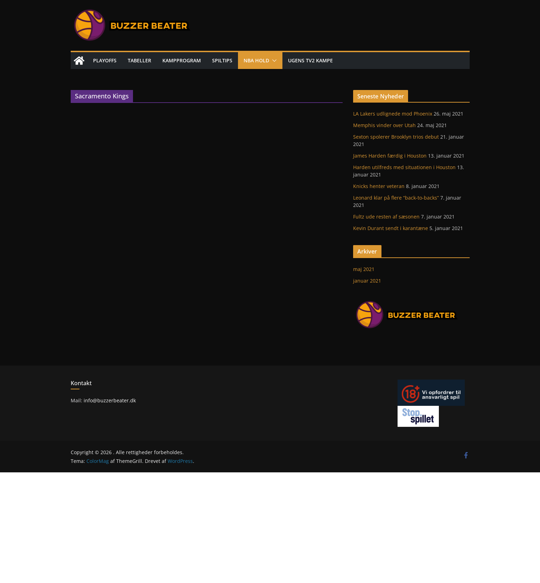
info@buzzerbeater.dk (109, 400)
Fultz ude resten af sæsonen (386, 216)
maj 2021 (363, 269)
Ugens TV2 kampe (310, 60)
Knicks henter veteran (379, 186)
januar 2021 (367, 280)
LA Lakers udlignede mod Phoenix (392, 113)
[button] (273, 60)
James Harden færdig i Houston (390, 155)
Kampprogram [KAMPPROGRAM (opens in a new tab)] (181, 60)
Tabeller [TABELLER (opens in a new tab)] (139, 60)
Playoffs (105, 60)
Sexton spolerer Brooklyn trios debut (396, 136)
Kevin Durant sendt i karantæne (390, 228)
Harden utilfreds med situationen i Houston (404, 167)
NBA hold (256, 60)
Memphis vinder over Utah (384, 125)
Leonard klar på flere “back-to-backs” (396, 197)
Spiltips (222, 60)
